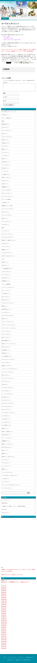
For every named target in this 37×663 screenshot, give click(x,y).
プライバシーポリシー (12, 657)
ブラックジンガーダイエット (8, 321)
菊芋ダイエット (5, 428)
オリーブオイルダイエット (7, 406)
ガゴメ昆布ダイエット (6, 425)
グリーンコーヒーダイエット (8, 208)
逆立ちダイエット (5, 139)
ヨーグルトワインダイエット (8, 303)
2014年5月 (3, 611)
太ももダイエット (5, 180)
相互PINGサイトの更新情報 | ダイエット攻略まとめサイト (15, 582)
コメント (5, 82)
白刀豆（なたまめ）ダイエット (8, 255)
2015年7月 (3, 587)
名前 (4, 93)
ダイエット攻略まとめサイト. (17, 659)
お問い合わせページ (30, 657)
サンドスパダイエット (6, 466)
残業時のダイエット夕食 (7, 205)
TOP (4, 657)
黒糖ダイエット (5, 453)
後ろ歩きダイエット (6, 397)
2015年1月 (3, 597)
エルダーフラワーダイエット (8, 403)
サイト (4, 100)
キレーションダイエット (7, 437)
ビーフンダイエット (6, 274)
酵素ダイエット (5, 469)
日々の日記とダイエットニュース (9, 111)
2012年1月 (3, 636)
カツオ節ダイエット (6, 419)
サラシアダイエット (6, 462)
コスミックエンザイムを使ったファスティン (11, 484)
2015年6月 (3, 588)
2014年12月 (4, 599)
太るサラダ (4, 509)
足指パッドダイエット (6, 177)
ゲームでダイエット (6, 165)
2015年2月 (3, 595)
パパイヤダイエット (6, 312)
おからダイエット (5, 212)
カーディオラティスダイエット (8, 412)
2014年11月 (4, 601)
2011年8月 (3, 645)
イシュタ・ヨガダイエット (7, 393)
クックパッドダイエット (7, 215)
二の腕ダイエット (5, 202)
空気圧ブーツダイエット (7, 365)
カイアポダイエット (6, 415)
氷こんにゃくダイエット (7, 193)
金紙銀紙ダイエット (6, 441)
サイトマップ (21, 657)
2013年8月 (3, 627)
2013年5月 (3, 632)
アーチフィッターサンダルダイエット (10, 368)
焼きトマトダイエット (6, 337)
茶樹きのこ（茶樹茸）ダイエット (9, 240)
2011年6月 (3, 648)
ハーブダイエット (5, 155)
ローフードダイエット (6, 362)
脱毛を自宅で (5, 503)
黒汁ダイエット (5, 450)
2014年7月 (3, 608)
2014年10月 (4, 602)
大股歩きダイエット (6, 143)
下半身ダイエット (5, 114)
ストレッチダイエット (6, 331)
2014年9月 (3, 604)
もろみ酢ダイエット (6, 174)
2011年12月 (4, 638)
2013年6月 (3, 631)
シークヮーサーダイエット (7, 472)
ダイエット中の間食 (6, 199)
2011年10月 (4, 641)
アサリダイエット (5, 146)
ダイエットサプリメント (7, 136)
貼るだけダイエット (6, 299)
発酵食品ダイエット (6, 186)
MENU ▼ (5, 18)
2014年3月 (3, 615)
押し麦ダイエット (5, 168)
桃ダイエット (5, 158)
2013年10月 (4, 624)
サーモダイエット (5, 459)
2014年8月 (3, 606)
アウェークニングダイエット (8, 372)
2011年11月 (4, 639)
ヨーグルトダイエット (6, 221)
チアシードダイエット (6, 130)
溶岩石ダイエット (5, 353)
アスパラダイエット (6, 381)
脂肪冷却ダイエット (6, 124)
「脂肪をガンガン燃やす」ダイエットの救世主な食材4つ (14, 506)
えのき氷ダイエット (6, 277)
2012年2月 (3, 634)
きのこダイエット (5, 127)
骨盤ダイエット (5, 306)
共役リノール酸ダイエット (7, 431)
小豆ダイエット (5, 384)
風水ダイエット (5, 318)
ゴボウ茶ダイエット (6, 293)
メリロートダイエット (6, 334)
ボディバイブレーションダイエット (9, 328)
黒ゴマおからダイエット (7, 447)
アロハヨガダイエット (6, 390)
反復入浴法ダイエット (6, 309)
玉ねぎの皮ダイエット (6, 434)
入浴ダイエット (5, 183)
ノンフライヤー (5, 171)
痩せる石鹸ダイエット (6, 340)
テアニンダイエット (6, 246)
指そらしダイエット (6, 346)
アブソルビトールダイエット (8, 387)
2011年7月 (3, 646)
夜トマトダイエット (6, 296)
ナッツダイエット (5, 230)
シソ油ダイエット (5, 478)
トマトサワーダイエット (7, 252)
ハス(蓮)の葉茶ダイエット (7, 268)
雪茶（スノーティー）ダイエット (9, 343)
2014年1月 (3, 618)
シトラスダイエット (6, 481)
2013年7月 (3, 629)
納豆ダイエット (5, 262)
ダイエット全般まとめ (6, 117)
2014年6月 (3, 610)
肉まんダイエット (5, 265)
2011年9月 (3, 643)
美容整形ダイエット (6, 281)
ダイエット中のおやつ (6, 190)
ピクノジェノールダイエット (8, 287)
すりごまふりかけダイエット (8, 237)
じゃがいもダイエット (6, 422)
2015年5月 (3, 590)
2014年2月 (3, 617)
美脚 (3, 121)
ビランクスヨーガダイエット (8, 315)
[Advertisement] (7, 541)
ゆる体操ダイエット (6, 350)
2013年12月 (4, 620)
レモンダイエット (5, 152)
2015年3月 (3, 594)
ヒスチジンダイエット (6, 271)
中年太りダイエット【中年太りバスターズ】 (12, 574)
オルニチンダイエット (6, 409)
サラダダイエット (5, 224)
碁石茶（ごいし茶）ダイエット (8, 456)
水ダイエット (5, 133)
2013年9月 (3, 625)
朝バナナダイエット (6, 375)
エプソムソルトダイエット (7, 196)
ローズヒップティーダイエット (8, 359)
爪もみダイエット (5, 243)
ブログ (3, 259)
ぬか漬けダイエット (6, 161)
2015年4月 (3, 592)
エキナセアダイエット (6, 400)
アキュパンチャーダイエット (8, 378)
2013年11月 (4, 622)
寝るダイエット (5, 218)
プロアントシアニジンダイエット (9, 324)
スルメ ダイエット (6, 290)
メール (5, 97)
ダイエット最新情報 (6, 284)
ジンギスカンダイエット (7, 488)
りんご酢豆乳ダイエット (7, 356)
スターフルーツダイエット (7, 234)
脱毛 (3, 227)
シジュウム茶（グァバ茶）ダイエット (10, 475)
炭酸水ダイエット (5, 249)
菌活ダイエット (5, 149)
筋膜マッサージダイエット (7, 444)
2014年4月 (3, 613)
